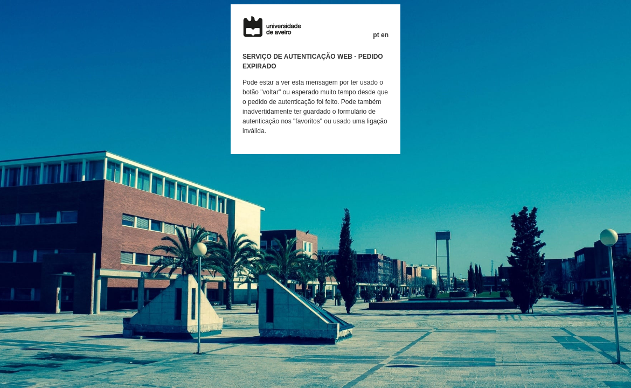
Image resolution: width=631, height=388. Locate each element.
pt (376, 35)
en (385, 35)
